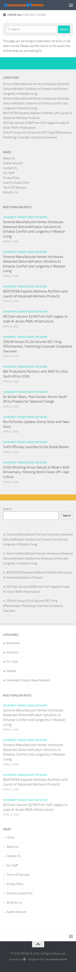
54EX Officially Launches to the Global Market (36, 447)
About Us (9, 158)
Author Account (12, 163)
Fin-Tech (12, 662)
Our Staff (8, 173)
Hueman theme (58, 959)
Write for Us (10, 192)
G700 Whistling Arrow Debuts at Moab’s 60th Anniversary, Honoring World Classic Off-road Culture (36, 472)
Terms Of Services (14, 187)
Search (7, 509)
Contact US (10, 168)
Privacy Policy (11, 178)
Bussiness (13, 643)
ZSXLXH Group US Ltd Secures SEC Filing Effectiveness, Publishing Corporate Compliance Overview (37, 346)
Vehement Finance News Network (25, 217)
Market (11, 671)
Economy (12, 652)
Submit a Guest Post (16, 182)
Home (11, 837)
